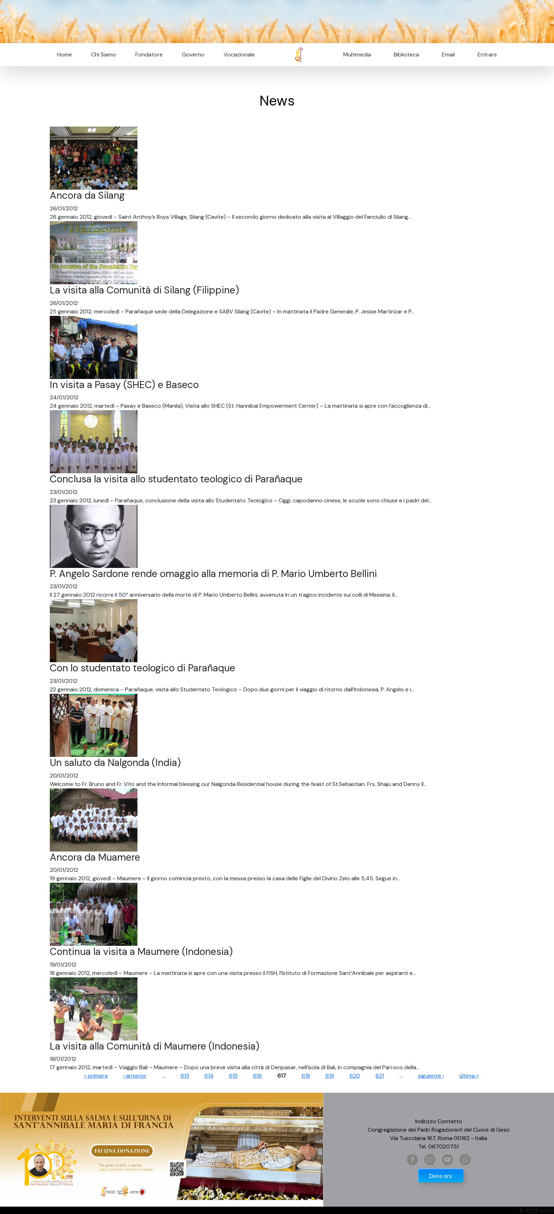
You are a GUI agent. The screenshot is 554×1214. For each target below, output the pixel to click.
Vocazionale (239, 54)
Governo (193, 54)
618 (306, 1075)
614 (209, 1075)
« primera (96, 1075)
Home (64, 54)
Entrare (487, 54)
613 (185, 1075)
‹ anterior (135, 1075)
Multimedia (357, 54)
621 (380, 1075)
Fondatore (149, 54)
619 (329, 1075)
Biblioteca (406, 54)
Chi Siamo (103, 54)
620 (355, 1075)
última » (469, 1075)
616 (257, 1075)
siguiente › (431, 1075)
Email (446, 54)
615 (233, 1075)
